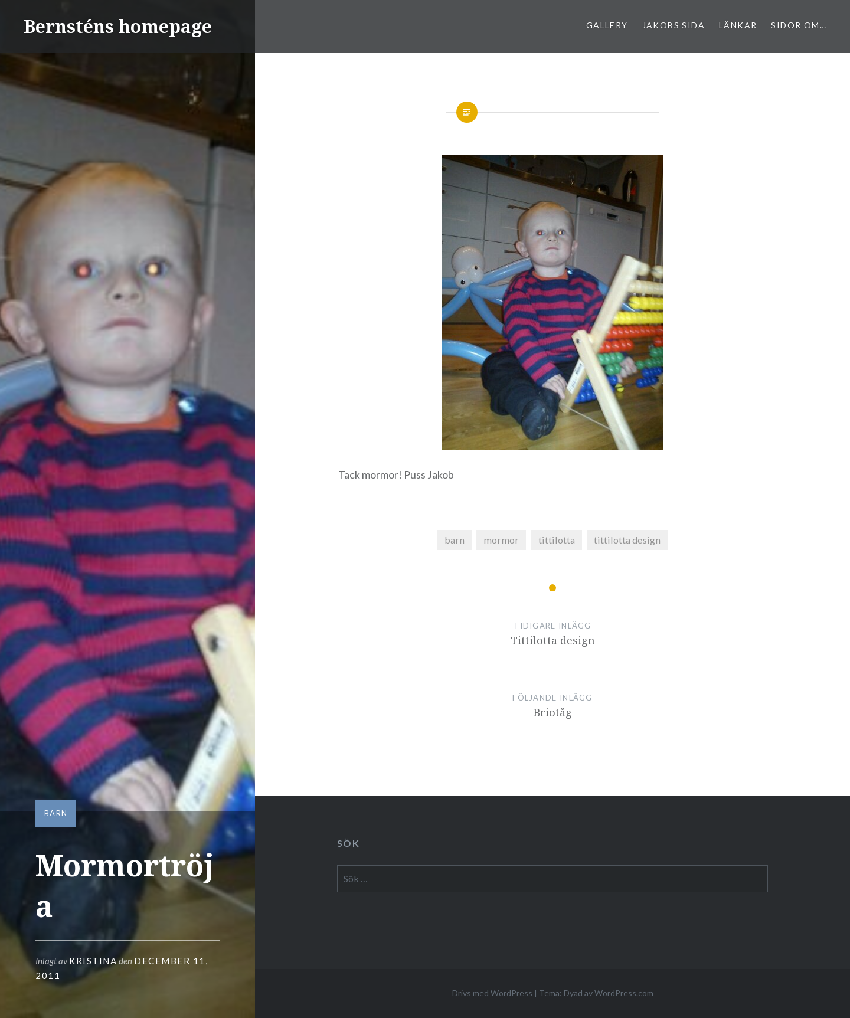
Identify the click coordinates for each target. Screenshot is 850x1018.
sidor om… (798, 25)
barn (55, 813)
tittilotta (556, 539)
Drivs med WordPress (492, 993)
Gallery (607, 25)
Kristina (93, 960)
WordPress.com (623, 993)
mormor (501, 539)
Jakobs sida (673, 25)
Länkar (738, 25)
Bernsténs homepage (118, 26)
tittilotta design (627, 539)
